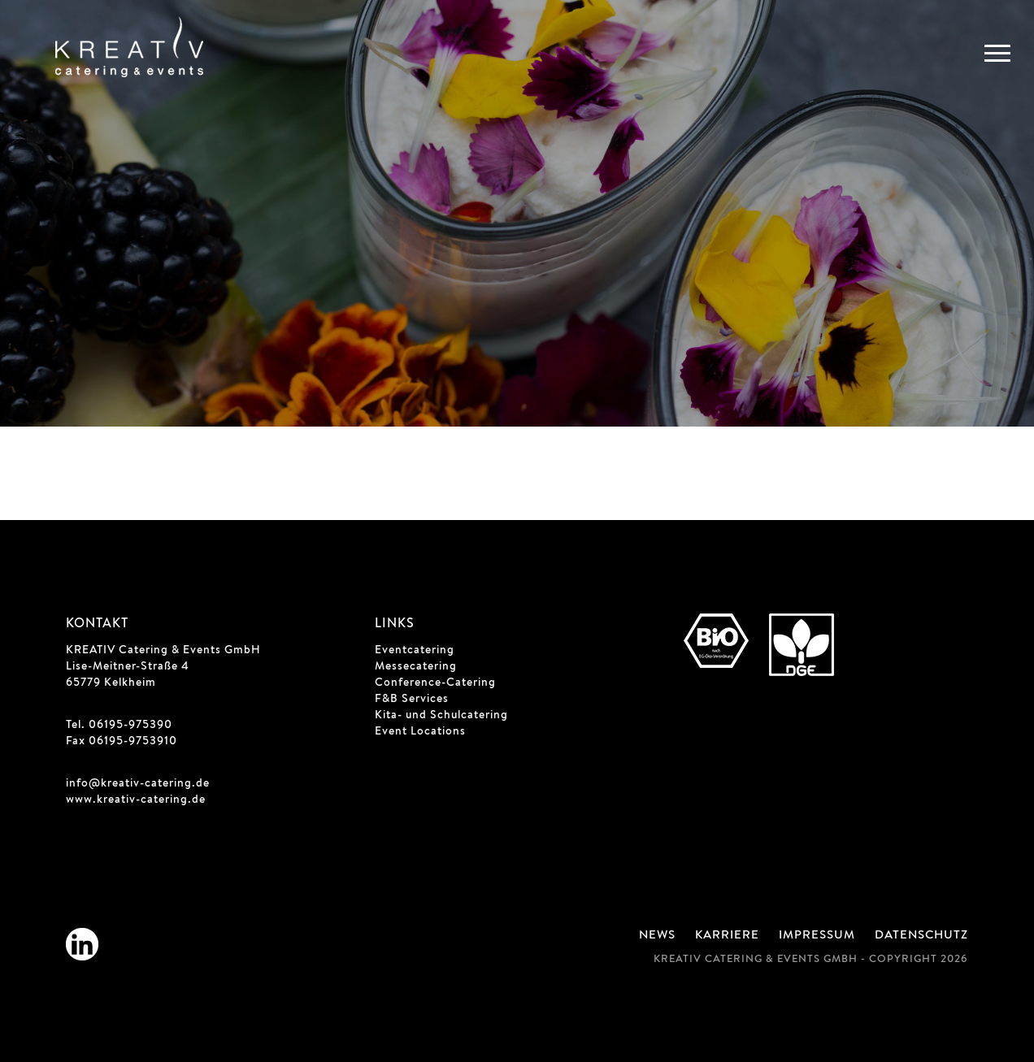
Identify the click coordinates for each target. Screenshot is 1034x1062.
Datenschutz (921, 936)
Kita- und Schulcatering (441, 716)
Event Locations (420, 732)
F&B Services (412, 699)
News (657, 936)
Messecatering (416, 667)
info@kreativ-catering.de (138, 784)
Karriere (727, 936)
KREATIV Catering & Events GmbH (163, 651)
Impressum (817, 936)
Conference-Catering (435, 683)
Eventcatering (414, 651)
